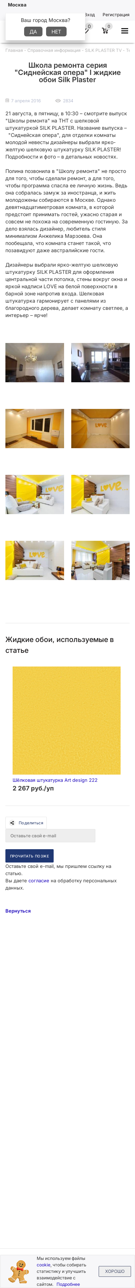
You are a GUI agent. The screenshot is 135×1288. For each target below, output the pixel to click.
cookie (43, 1264)
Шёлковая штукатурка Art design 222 (55, 780)
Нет (56, 31)
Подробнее (68, 1284)
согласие (38, 880)
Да (33, 31)
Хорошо (115, 1271)
